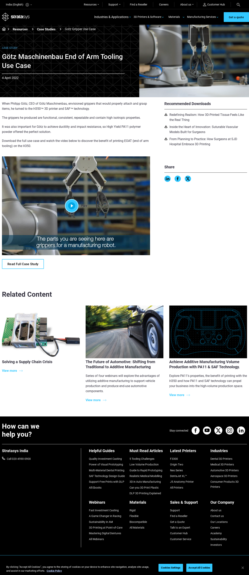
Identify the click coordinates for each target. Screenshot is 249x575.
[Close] (242, 567)
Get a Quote (177, 521)
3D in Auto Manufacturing (145, 481)
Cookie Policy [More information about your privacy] (54, 570)
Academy (216, 533)
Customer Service (180, 539)
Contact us (217, 516)
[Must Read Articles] (147, 452)
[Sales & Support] (188, 504)
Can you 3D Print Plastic (144, 487)
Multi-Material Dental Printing (106, 470)
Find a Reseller (138, 4)
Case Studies (46, 29)
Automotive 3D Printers (224, 470)
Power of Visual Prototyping (106, 464)
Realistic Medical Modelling (145, 476)
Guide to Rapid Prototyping (145, 470)
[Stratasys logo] (16, 17)
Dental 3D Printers (221, 458)
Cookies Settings (170, 567)
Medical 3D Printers (222, 464)
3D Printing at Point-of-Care (105, 527)
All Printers (176, 487)
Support (113, 4)
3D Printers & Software (147, 16)
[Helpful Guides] (107, 452)
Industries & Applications (111, 17)
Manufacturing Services (201, 16)
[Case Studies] (60, 29)
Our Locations (219, 521)
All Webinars (96, 539)
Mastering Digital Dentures (105, 533)
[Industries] (228, 452)
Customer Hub (214, 4)
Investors (216, 544)
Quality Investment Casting (105, 458)
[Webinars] (107, 504)
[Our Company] (228, 504)
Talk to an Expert (180, 527)
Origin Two (176, 464)
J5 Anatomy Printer (182, 481)
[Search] (238, 4)
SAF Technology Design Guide (107, 476)
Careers (163, 4)
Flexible (134, 516)
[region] (124, 568)
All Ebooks (95, 487)
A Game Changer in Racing (105, 516)
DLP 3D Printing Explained (145, 493)
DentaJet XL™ (178, 476)
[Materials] (147, 504)
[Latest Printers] (188, 452)
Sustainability (218, 539)
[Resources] (32, 29)
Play (76, 206)
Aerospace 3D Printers (223, 476)
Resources (90, 4)
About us (185, 4)
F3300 (174, 458)
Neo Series (176, 470)
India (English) (19, 5)
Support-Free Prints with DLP (106, 481)
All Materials (136, 527)
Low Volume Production (144, 464)
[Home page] (2, 29)
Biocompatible (138, 521)
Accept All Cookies (199, 567)
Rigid (132, 510)
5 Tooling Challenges (141, 458)
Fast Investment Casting (104, 510)
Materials (174, 16)
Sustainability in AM (101, 521)
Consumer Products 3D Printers (224, 484)
